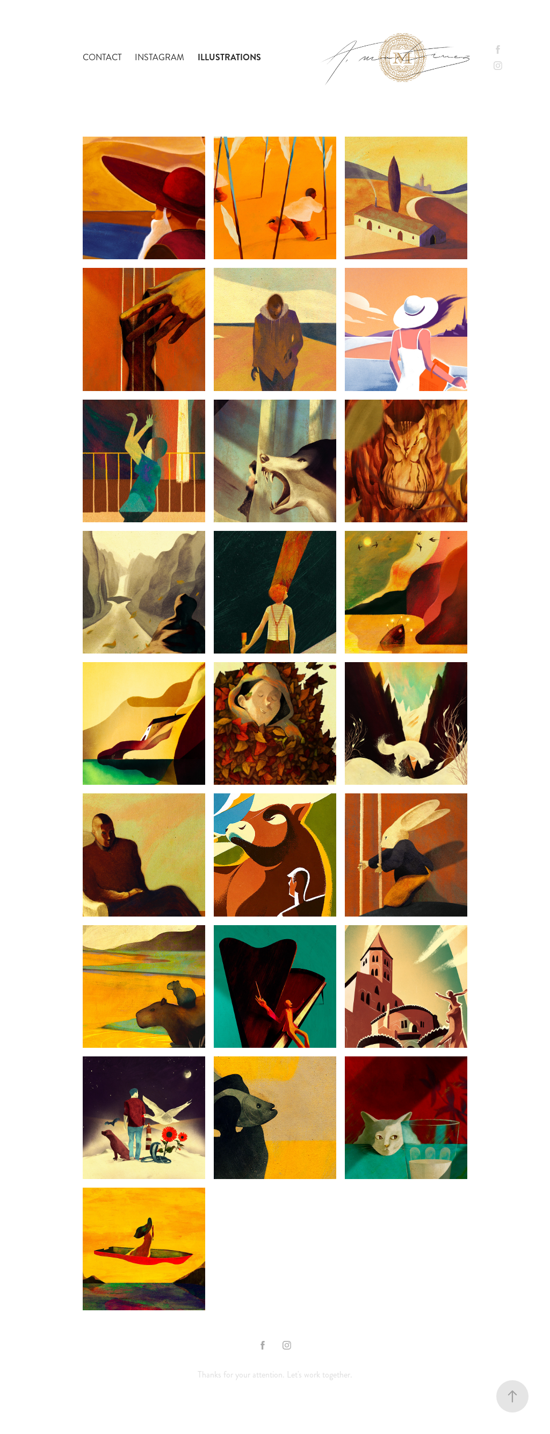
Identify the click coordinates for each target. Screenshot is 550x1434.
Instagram (159, 57)
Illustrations (229, 57)
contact (102, 57)
